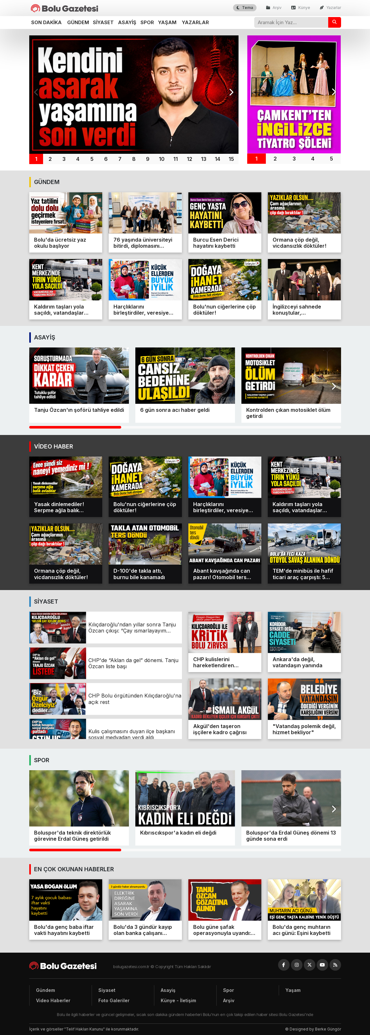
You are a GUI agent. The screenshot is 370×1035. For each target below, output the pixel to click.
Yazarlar (330, 7)
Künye (300, 7)
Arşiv (274, 7)
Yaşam (167, 22)
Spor (147, 22)
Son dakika (46, 22)
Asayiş (127, 22)
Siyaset (103, 22)
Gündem (78, 22)
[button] (231, 92)
